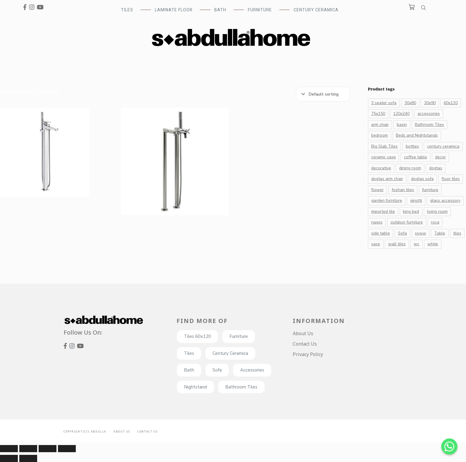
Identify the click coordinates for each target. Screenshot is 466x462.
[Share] (28, 448)
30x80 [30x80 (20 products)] (410, 103)
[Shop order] (323, 94)
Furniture (238, 336)
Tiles (189, 353)
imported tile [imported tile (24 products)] (383, 211)
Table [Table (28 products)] (439, 233)
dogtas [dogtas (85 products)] (435, 168)
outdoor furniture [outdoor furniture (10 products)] (407, 222)
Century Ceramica (316, 9)
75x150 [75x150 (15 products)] (378, 113)
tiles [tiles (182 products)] (457, 233)
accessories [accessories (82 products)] (429, 113)
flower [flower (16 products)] (377, 190)
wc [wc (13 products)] (416, 244)
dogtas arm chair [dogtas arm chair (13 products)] (387, 179)
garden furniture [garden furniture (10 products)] (386, 200)
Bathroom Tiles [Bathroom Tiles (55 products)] (429, 124)
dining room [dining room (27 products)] (410, 168)
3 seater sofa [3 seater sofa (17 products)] (383, 103)
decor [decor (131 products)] (440, 157)
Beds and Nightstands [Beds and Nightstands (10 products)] (417, 135)
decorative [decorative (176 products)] (381, 168)
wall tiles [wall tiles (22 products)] (397, 244)
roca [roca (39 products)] (435, 222)
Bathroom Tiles (241, 387)
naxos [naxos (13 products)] (376, 222)
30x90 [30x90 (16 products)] (430, 103)
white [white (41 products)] (432, 244)
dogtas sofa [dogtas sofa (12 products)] (422, 179)
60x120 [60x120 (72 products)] (451, 103)
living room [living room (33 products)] (437, 211)
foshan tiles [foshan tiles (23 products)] (403, 190)
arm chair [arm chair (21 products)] (380, 124)
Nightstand (195, 387)
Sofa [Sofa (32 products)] (402, 233)
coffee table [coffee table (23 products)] (415, 157)
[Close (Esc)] (9, 448)
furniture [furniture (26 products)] (430, 190)
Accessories (252, 370)
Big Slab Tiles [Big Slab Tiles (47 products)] (384, 146)
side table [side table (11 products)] (380, 233)
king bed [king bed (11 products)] (411, 211)
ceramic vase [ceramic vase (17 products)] (383, 157)
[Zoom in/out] (67, 448)
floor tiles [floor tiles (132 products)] (451, 179)
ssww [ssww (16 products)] (420, 233)
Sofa (217, 370)
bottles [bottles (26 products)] (412, 146)
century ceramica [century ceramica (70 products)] (443, 146)
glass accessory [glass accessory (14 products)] (445, 200)
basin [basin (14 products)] (402, 124)
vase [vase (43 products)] (375, 244)
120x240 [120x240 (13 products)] (401, 113)
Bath (189, 370)
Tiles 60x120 (197, 336)
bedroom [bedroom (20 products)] (379, 135)
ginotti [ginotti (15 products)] (416, 200)
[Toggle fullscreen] (47, 448)
